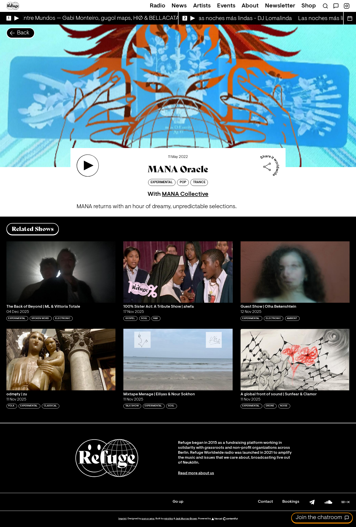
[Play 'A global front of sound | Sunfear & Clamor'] (295, 359)
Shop (308, 6)
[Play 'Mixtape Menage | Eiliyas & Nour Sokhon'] (178, 359)
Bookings (290, 502)
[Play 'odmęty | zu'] (61, 359)
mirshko (168, 519)
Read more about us (196, 473)
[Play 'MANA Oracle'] (88, 165)
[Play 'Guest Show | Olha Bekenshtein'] (295, 272)
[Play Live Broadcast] (11, 18)
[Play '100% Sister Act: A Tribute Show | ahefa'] (178, 272)
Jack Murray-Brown (186, 519)
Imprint (122, 519)
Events (226, 6)
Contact (265, 502)
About (250, 6)
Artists (202, 6)
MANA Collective (185, 194)
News (179, 6)
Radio (157, 6)
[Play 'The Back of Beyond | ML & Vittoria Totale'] (61, 272)
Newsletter (280, 6)
